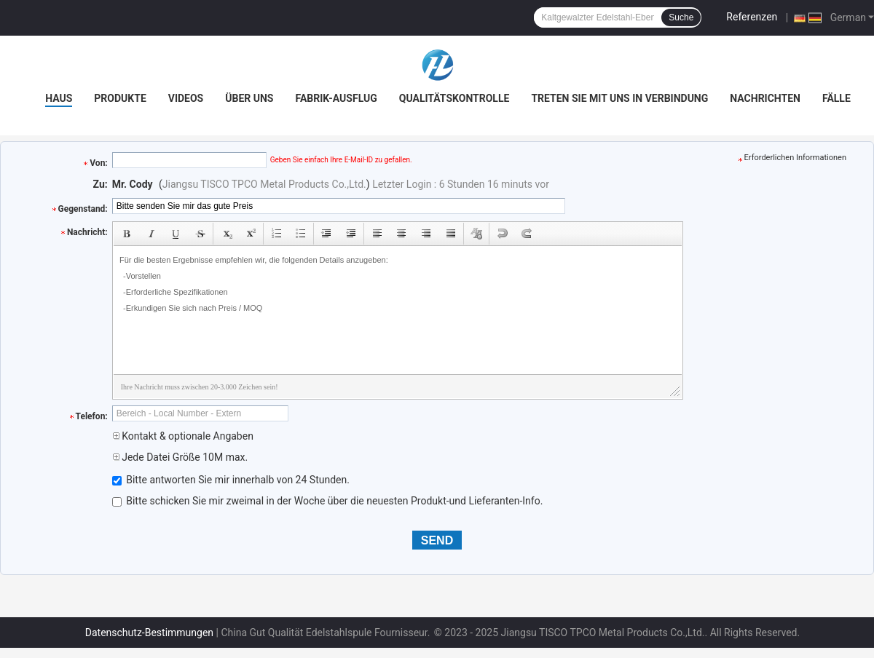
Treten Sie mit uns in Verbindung (619, 98)
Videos (186, 98)
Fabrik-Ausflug (336, 98)
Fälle (836, 98)
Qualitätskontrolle (454, 98)
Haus (58, 98)
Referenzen (751, 17)
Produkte (120, 98)
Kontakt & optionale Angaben (182, 436)
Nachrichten (765, 98)
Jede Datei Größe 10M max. (180, 457)
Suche (681, 17)
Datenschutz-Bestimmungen (149, 632)
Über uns (249, 98)
